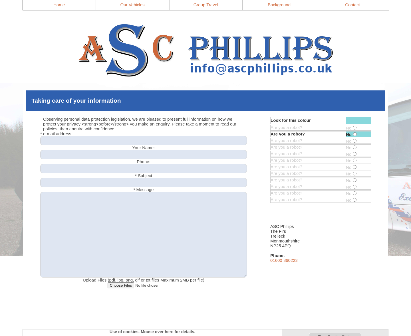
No (351, 128)
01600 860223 (284, 260)
